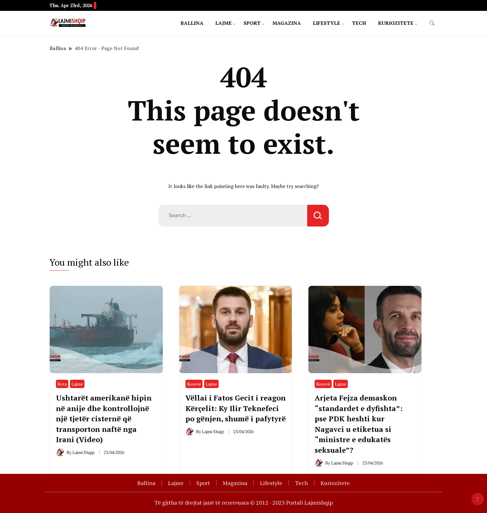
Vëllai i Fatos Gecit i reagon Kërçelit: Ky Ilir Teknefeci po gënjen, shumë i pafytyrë (227, 413)
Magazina (286, 23)
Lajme (223, 23)
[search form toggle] (432, 23)
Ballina (191, 23)
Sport (252, 23)
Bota (62, 384)
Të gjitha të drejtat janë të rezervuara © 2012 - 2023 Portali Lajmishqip (243, 502)
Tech (359, 23)
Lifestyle (326, 23)
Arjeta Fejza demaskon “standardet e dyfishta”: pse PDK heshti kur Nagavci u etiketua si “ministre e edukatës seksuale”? (359, 424)
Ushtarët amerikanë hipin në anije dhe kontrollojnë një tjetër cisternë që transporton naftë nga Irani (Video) (104, 418)
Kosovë (194, 384)
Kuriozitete (395, 23)
